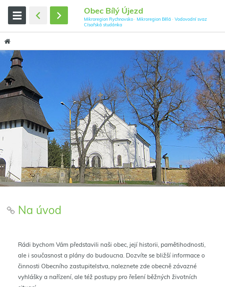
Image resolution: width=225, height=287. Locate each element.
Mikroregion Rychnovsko (108, 19)
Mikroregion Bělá (154, 19)
